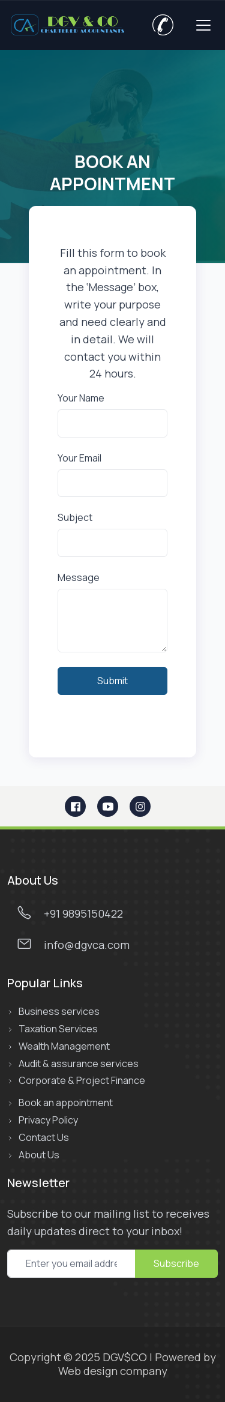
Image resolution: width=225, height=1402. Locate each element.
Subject (75, 517)
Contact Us (44, 1137)
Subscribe (176, 1263)
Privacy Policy (48, 1120)
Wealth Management (64, 1046)
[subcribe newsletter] (71, 1264)
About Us (39, 1155)
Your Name (81, 398)
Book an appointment (66, 1103)
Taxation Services (58, 1029)
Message (79, 577)
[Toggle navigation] (203, 25)
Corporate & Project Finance (82, 1080)
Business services (59, 1011)
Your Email (79, 458)
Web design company (112, 1371)
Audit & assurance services (79, 1064)
